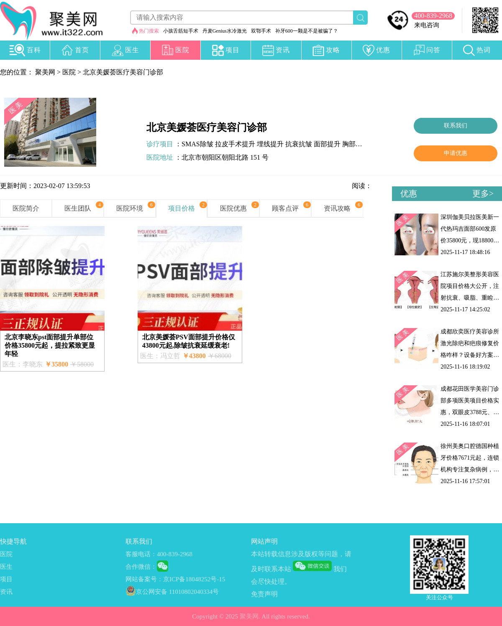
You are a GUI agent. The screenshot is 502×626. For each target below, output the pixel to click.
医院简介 (26, 208)
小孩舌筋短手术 (180, 31)
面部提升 (327, 144)
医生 (6, 566)
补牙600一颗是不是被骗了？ (306, 31)
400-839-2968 (433, 15)
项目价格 (181, 208)
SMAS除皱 (197, 144)
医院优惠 (233, 208)
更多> (483, 193)
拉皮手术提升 (235, 144)
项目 (6, 579)
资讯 (6, 591)
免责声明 (264, 594)
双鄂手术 (261, 31)
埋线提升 (270, 144)
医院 (69, 72)
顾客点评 (285, 208)
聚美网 (45, 72)
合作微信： (141, 566)
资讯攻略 (337, 208)
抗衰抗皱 (298, 144)
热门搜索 (149, 31)
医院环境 (129, 208)
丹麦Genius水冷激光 (224, 31)
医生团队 (77, 208)
